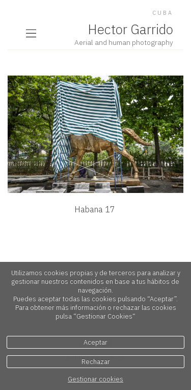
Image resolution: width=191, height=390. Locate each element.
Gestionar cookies (95, 379)
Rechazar (95, 361)
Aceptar (95, 342)
